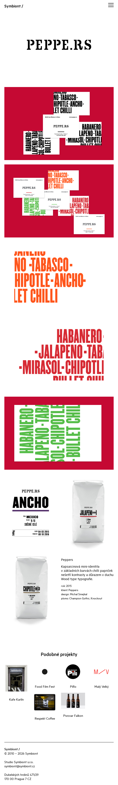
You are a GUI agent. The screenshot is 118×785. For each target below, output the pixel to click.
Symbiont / (13, 5)
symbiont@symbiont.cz (19, 766)
